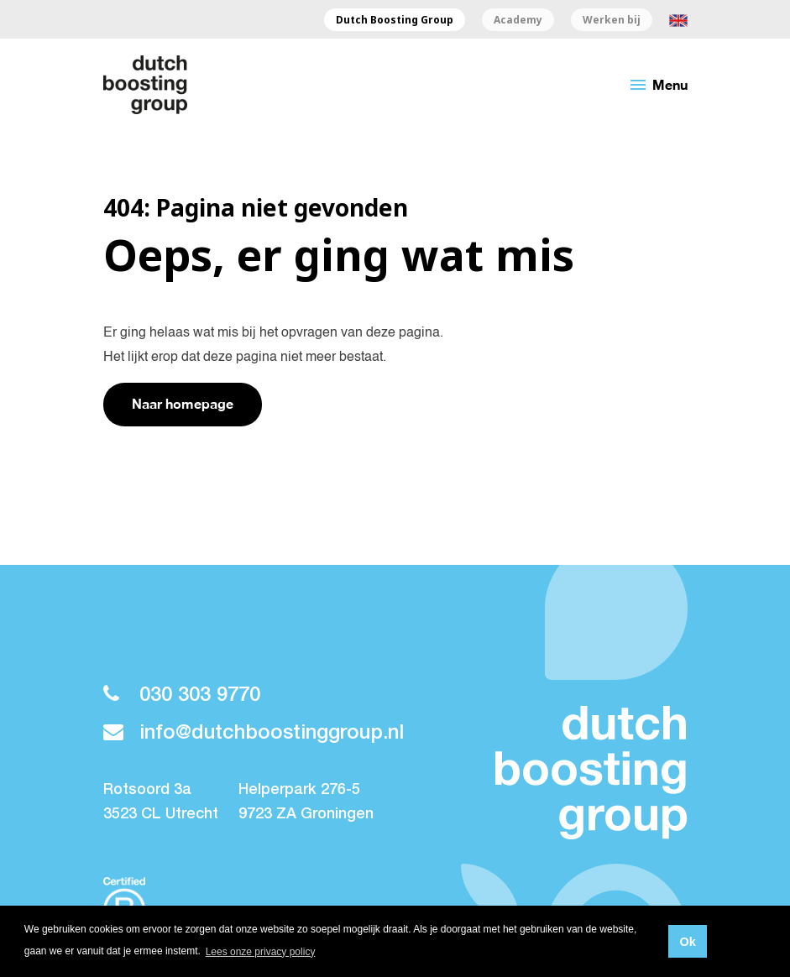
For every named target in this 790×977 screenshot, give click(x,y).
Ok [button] (687, 941)
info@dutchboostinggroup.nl (253, 734)
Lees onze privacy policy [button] (261, 952)
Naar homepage (182, 403)
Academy (518, 20)
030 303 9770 (181, 696)
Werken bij (612, 20)
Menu (658, 85)
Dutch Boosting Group (394, 20)
